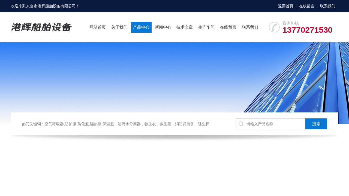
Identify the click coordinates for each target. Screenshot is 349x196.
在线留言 (306, 6)
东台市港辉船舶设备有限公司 (51, 6)
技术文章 (184, 27)
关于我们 (119, 27)
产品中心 (141, 27)
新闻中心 (163, 27)
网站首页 (97, 27)
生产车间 (206, 27)
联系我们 (327, 6)
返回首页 (285, 6)
